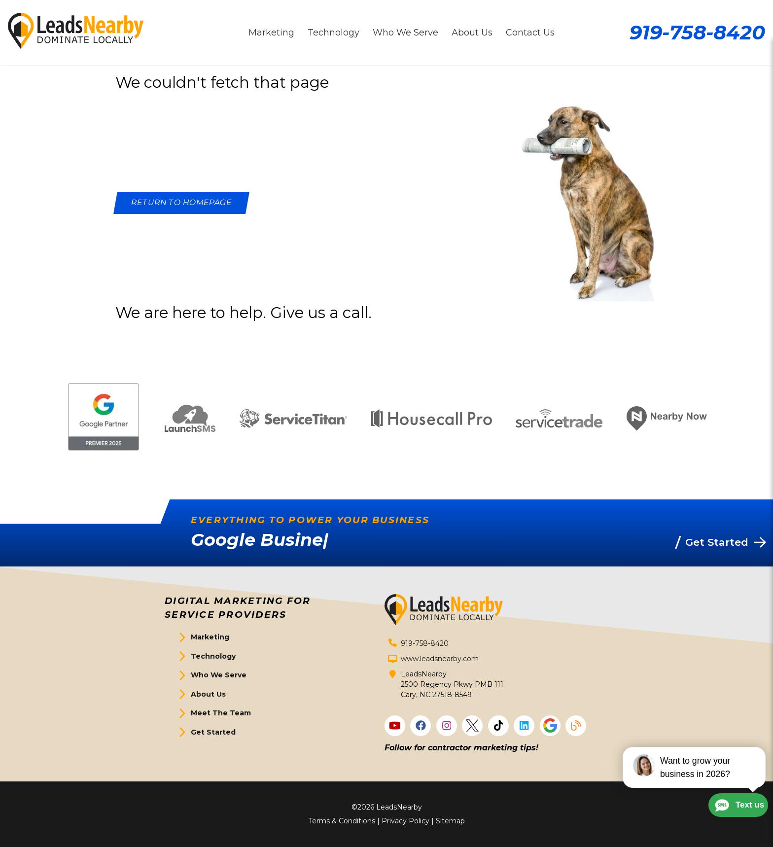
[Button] (181, 203)
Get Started (213, 732)
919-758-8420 (697, 32)
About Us (208, 694)
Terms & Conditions (342, 820)
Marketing (210, 637)
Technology (213, 656)
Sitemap (450, 820)
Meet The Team (221, 712)
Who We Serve (218, 675)
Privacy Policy (405, 820)
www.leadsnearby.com (440, 658)
